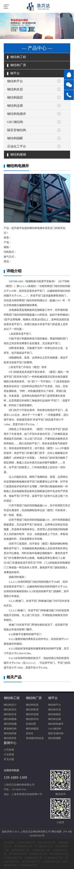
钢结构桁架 (32, 704)
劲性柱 (30, 733)
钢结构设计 (10, 704)
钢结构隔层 (15, 97)
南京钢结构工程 (23, 846)
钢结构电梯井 (16, 113)
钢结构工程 (16, 57)
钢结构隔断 (15, 138)
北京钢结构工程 (31, 861)
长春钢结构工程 (54, 857)
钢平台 (13, 73)
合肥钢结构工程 (20, 850)
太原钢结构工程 (41, 850)
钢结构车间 (32, 719)
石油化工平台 (16, 146)
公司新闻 (9, 749)
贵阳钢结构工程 (47, 842)
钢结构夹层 (15, 89)
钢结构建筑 (32, 728)
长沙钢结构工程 (43, 846)
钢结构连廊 (15, 105)
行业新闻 (9, 754)
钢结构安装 (10, 714)
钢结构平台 (15, 81)
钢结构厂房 (16, 65)
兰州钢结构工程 (13, 857)
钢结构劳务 (10, 738)
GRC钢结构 (15, 122)
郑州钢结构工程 (18, 854)
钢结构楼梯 (16, 154)
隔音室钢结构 (16, 130)
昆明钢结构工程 (26, 842)
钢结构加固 (32, 714)
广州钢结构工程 (28, 865)
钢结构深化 (10, 709)
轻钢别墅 (31, 724)
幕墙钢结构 (10, 728)
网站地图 (56, 831)
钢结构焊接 (10, 733)
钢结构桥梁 (32, 709)
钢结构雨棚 (10, 724)
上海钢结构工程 (51, 861)
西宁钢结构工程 (59, 854)
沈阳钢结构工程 (33, 857)
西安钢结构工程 (38, 854)
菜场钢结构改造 (35, 738)
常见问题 (9, 759)
